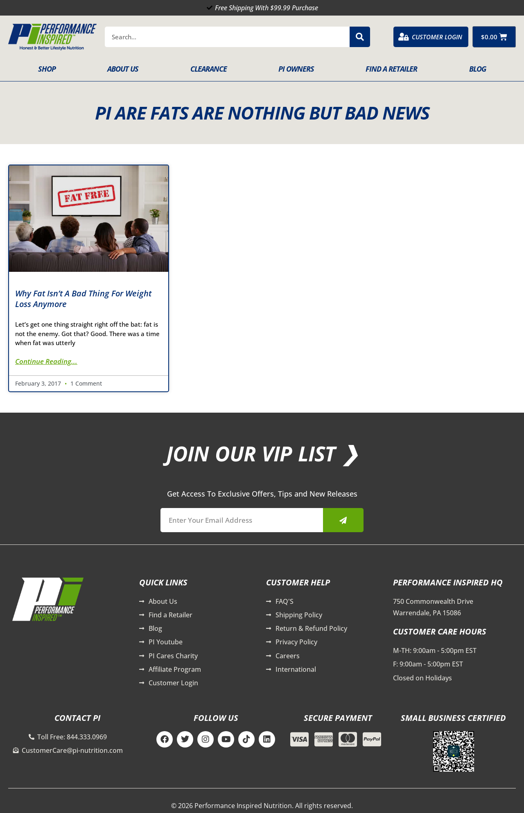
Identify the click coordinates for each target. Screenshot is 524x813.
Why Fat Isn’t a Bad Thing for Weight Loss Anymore (83, 298)
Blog (477, 69)
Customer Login (437, 37)
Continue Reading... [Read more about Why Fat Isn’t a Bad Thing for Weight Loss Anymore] (46, 361)
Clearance (208, 69)
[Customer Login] (404, 37)
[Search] (360, 37)
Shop (47, 69)
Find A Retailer (391, 69)
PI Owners (296, 69)
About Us (122, 69)
